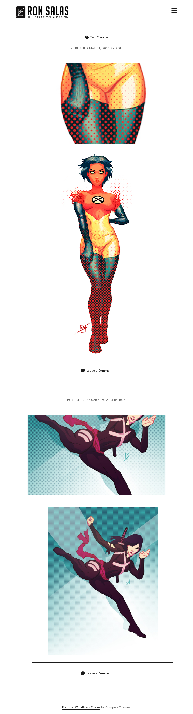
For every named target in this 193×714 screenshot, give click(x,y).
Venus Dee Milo (96, 103)
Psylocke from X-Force (96, 455)
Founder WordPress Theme (81, 707)
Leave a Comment (99, 370)
